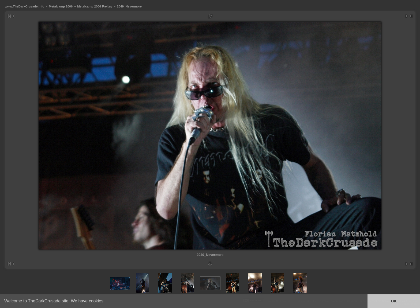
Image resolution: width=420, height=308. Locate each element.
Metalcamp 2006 (61, 6)
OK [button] (394, 301)
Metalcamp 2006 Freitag (94, 6)
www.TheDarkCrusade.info (24, 6)
